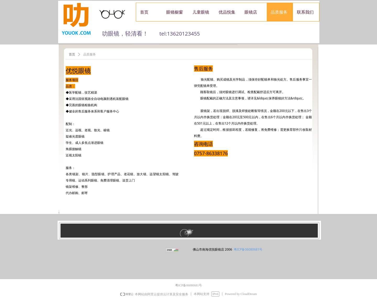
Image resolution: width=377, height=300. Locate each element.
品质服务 (89, 54)
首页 (72, 54)
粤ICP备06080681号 (248, 249)
